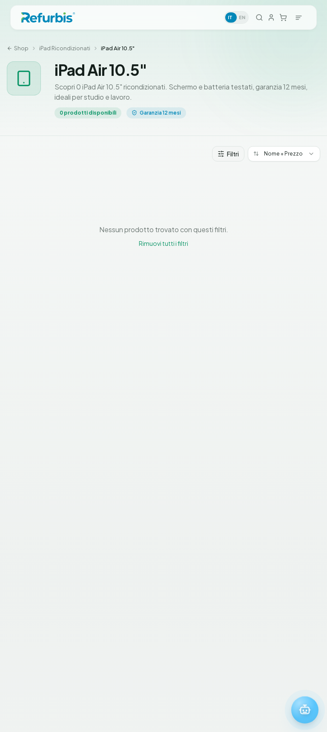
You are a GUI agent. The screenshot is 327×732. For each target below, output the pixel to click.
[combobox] (284, 153)
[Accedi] (271, 17)
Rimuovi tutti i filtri (163, 243)
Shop (18, 48)
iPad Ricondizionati (64, 48)
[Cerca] (259, 17)
